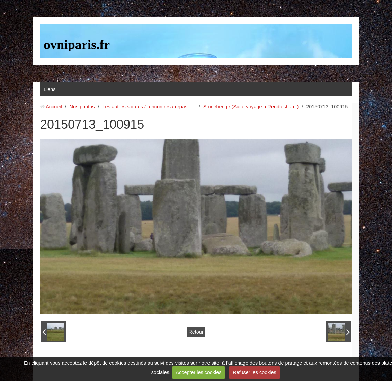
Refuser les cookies (254, 372)
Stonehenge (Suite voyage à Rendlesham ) (251, 106)
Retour (195, 332)
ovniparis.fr (77, 44)
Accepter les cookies (198, 372)
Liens (49, 89)
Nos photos (82, 106)
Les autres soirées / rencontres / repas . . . (149, 106)
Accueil (54, 106)
